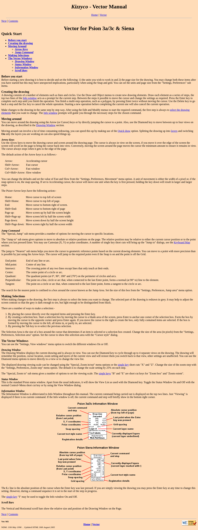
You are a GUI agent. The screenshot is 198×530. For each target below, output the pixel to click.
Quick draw (124, 131)
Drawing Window (24, 61)
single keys (105, 373)
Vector (103, 14)
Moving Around (17, 46)
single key (123, 364)
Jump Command (24, 52)
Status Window (23, 64)
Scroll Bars (21, 70)
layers (174, 131)
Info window (30, 98)
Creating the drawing (20, 43)
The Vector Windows (20, 58)
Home (94, 14)
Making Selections (18, 55)
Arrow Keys (21, 49)
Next (4, 21)
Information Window (26, 67)
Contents (13, 21)
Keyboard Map (182, 242)
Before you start (17, 40)
